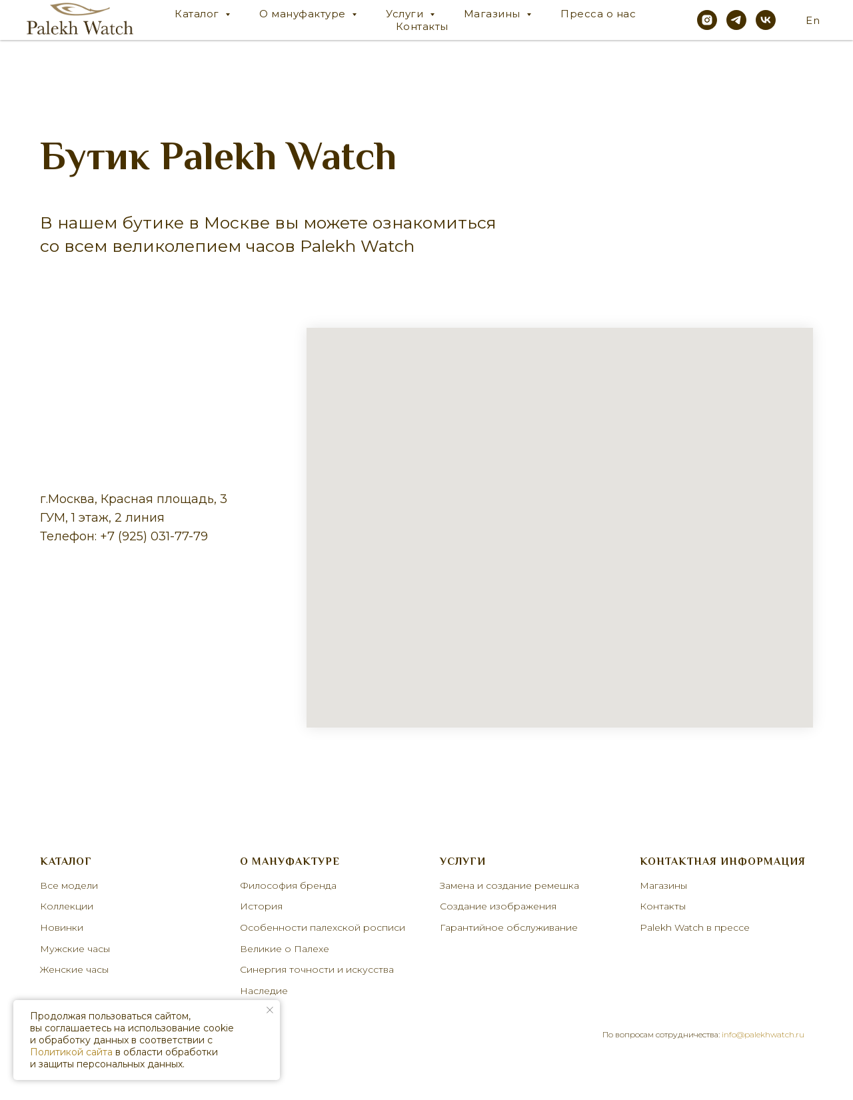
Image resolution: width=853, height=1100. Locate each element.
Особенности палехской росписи (322, 927)
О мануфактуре (304, 13)
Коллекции (66, 906)
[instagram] (707, 20)
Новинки (61, 927)
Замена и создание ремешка (509, 885)
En (813, 20)
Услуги (406, 13)
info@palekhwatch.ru (763, 1034)
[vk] (766, 20)
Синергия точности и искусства (317, 969)
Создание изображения (498, 906)
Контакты (422, 26)
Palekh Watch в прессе (695, 927)
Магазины (494, 13)
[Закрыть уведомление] (270, 1010)
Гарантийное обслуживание (509, 927)
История (261, 906)
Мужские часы (75, 949)
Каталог (198, 13)
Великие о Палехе (284, 949)
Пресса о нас (598, 13)
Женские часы (74, 969)
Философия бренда (288, 885)
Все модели (69, 885)
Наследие (264, 991)
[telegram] (736, 20)
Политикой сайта (71, 1052)
